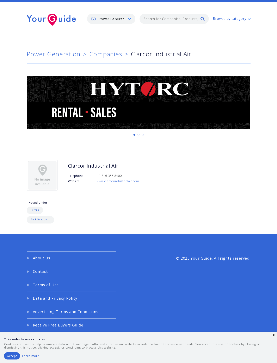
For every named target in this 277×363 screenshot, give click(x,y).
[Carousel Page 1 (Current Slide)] (134, 135)
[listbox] (111, 19)
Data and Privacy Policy (55, 298)
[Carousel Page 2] (138, 135)
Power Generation (54, 54)
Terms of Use (46, 284)
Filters (35, 210)
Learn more (30, 356)
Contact (40, 271)
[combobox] (174, 19)
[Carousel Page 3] (143, 135)
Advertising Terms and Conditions (65, 311)
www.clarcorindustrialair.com (118, 181)
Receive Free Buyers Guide (58, 325)
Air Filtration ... (40, 219)
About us (41, 257)
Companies (105, 54)
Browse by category (229, 18)
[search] (202, 19)
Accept (12, 356)
